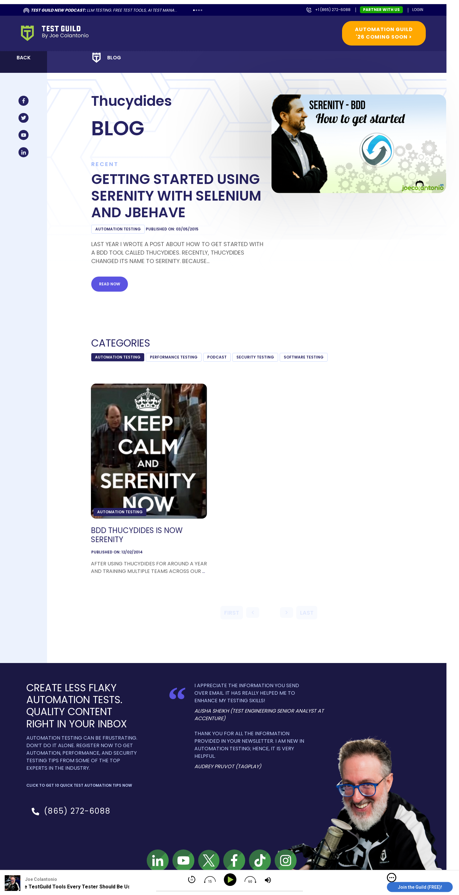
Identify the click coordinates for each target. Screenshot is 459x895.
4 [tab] (201, 10)
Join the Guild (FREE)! (420, 887)
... (203, 571)
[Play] (231, 879)
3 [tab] (199, 10)
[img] (391, 877)
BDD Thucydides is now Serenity (136, 535)
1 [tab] (194, 10)
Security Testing (255, 357)
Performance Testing (174, 357)
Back (24, 57)
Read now (109, 284)
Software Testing (304, 357)
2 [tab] (196, 10)
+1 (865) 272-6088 (333, 9)
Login (417, 9)
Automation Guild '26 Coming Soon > (384, 33)
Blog (114, 57)
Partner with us (381, 9)
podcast (217, 357)
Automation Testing (118, 229)
